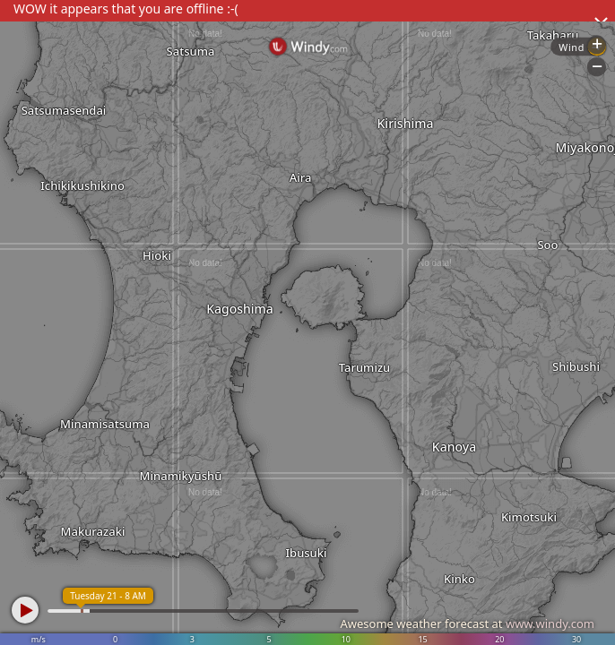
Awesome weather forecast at (467, 623)
